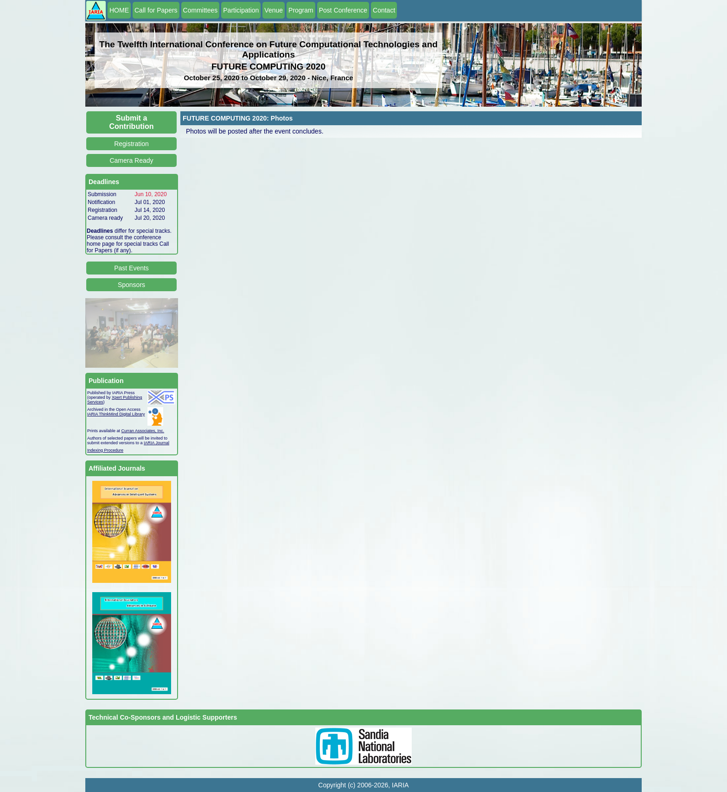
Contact (384, 10)
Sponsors (131, 284)
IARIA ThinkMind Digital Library (116, 414)
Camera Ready (131, 160)
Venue (273, 10)
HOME (119, 10)
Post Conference (343, 10)
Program (300, 10)
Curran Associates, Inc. (143, 430)
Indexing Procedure (105, 450)
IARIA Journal (156, 443)
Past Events (131, 268)
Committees (200, 10)
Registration (131, 143)
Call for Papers (156, 10)
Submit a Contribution (131, 122)
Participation (241, 10)
